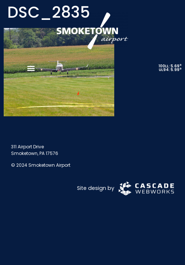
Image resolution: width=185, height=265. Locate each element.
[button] (31, 68)
